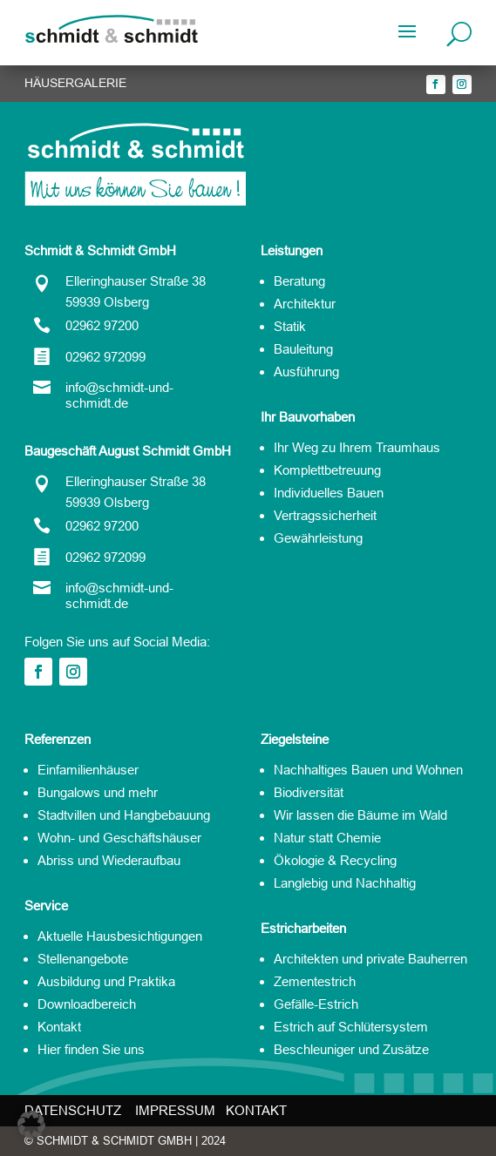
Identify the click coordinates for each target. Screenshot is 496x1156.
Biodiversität (308, 792)
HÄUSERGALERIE (75, 83)
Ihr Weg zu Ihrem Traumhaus (357, 447)
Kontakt (59, 1026)
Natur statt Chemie (327, 837)
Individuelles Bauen (329, 492)
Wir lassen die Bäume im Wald (360, 815)
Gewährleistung (318, 538)
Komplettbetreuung (327, 470)
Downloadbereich (86, 1004)
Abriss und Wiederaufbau (108, 860)
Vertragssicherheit (325, 515)
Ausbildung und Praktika (106, 981)
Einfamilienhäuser (88, 769)
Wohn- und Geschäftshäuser (119, 837)
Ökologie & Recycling (335, 860)
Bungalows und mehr (97, 792)
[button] (31, 1124)
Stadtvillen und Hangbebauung (123, 815)
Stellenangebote (82, 958)
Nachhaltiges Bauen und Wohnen (368, 769)
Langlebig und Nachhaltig (345, 882)
